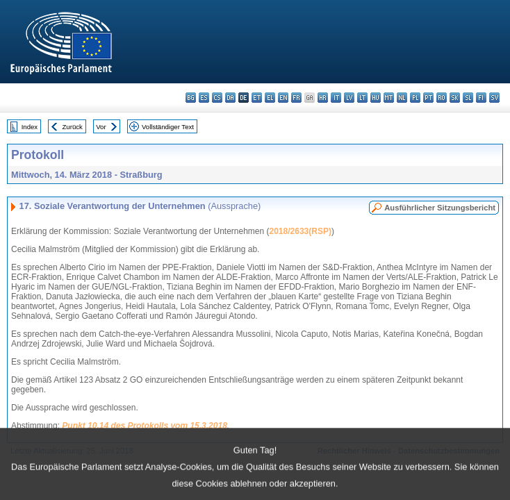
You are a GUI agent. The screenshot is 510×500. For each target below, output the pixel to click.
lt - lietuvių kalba (362, 97)
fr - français (296, 97)
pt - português (428, 97)
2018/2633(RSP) (300, 231)
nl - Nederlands (402, 97)
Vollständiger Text (168, 127)
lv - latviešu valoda (349, 97)
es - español (204, 97)
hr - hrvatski (323, 97)
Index (30, 127)
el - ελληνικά (270, 97)
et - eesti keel (257, 97)
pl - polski (415, 97)
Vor (101, 127)
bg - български (191, 97)
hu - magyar (375, 97)
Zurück (73, 127)
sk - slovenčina (455, 97)
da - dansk (230, 97)
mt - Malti (389, 97)
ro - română (441, 97)
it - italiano (336, 97)
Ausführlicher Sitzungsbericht (439, 207)
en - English (283, 97)
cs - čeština (217, 97)
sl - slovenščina (468, 97)
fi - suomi (481, 97)
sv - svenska (494, 97)
